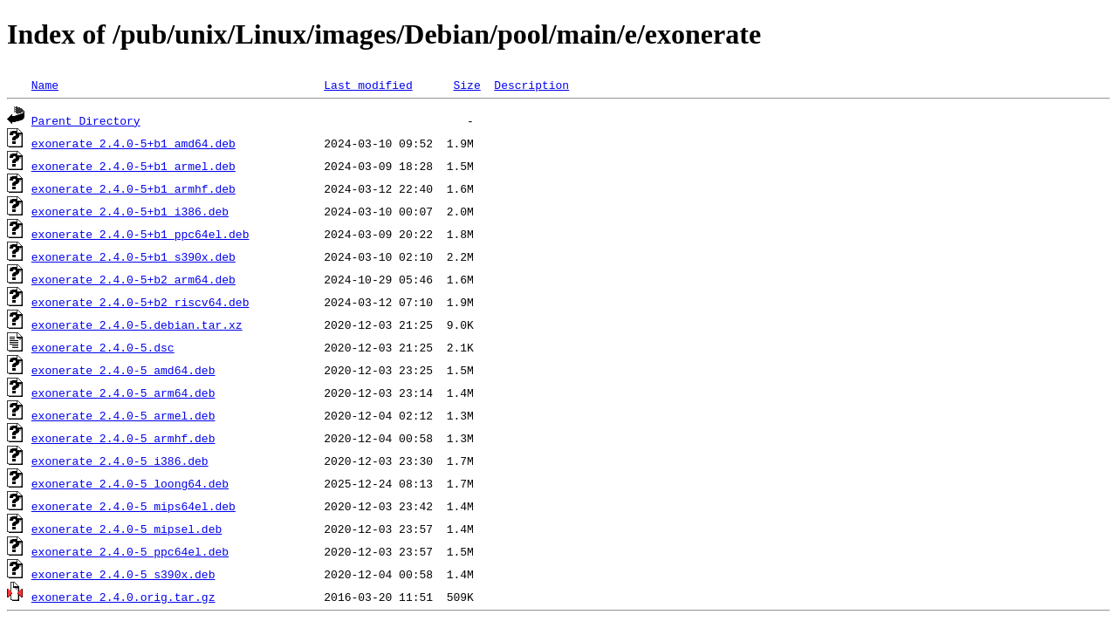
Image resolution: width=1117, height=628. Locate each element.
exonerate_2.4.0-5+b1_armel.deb (133, 166)
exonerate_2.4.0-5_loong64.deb (130, 483)
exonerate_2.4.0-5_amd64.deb (123, 370)
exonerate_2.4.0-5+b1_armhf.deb (133, 188)
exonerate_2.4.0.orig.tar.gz (123, 596)
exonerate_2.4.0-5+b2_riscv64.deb (140, 302)
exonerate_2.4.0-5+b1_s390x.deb (133, 256)
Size (466, 84)
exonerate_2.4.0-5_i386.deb (120, 460)
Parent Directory (85, 120)
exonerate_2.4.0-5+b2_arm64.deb (133, 279)
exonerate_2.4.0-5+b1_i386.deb (130, 211)
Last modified (368, 84)
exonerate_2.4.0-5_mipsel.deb (126, 528)
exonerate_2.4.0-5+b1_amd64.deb (133, 143)
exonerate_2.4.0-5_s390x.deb (123, 574)
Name (44, 84)
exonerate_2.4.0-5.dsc (103, 347)
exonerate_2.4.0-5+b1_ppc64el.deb (140, 234)
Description (531, 84)
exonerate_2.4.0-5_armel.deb (123, 415)
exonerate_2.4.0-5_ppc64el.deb (130, 551)
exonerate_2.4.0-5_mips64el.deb (133, 506)
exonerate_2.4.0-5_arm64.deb (123, 392)
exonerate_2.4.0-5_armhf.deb (123, 438)
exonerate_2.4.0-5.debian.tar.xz (137, 324)
